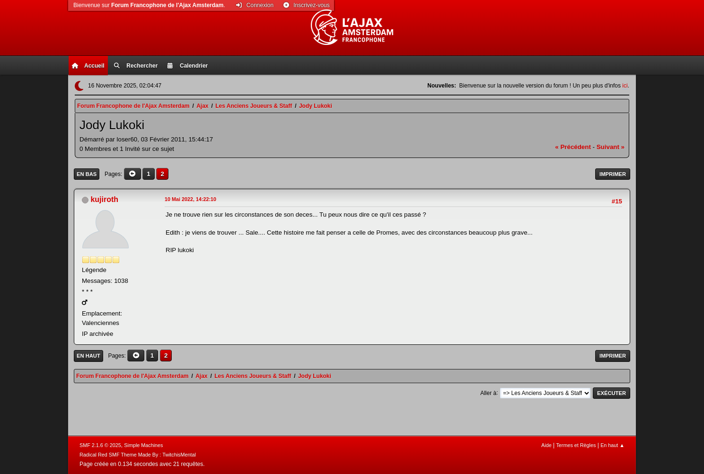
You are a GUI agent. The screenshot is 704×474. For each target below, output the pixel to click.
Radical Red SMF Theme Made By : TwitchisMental (137, 454)
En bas (87, 174)
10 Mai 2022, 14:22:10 (190, 199)
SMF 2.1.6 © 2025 (100, 445)
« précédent (573, 146)
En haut (88, 356)
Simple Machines (143, 445)
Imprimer (612, 174)
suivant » (611, 146)
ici (624, 85)
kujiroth (104, 199)
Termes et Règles (576, 445)
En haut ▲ (612, 445)
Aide (546, 445)
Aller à (488, 392)
